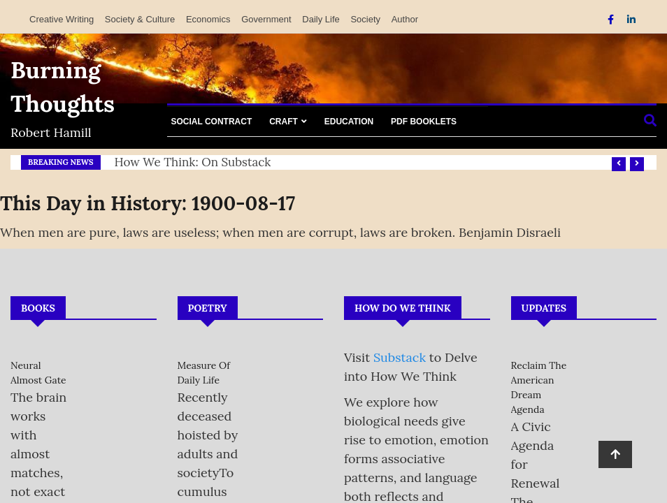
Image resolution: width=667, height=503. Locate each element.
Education (348, 121)
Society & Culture (140, 19)
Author (405, 19)
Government (266, 19)
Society (365, 19)
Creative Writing (61, 19)
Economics (208, 19)
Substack (399, 357)
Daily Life (320, 19)
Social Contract (211, 121)
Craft (283, 121)
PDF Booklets (424, 121)
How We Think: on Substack (193, 162)
